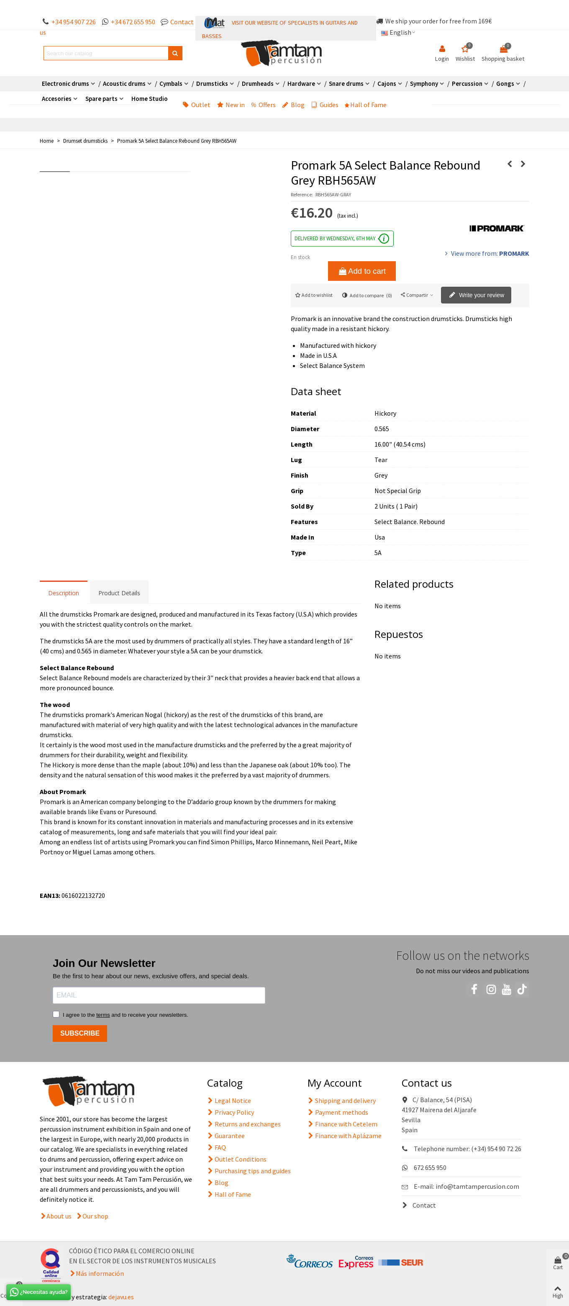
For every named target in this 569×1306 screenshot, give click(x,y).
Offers (263, 104)
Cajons (386, 83)
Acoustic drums (124, 83)
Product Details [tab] (119, 593)
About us (59, 1216)
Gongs (505, 83)
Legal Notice (229, 1100)
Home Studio (149, 99)
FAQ (216, 1147)
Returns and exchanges (244, 1124)
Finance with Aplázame (345, 1136)
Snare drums (346, 83)
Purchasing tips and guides (249, 1171)
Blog (293, 104)
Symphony (424, 83)
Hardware (301, 83)
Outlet (196, 104)
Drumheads (258, 83)
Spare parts (101, 99)
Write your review (476, 295)
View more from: (486, 253)
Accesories (57, 99)
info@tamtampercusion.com (477, 1186)
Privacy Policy (230, 1112)
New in (231, 104)
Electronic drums (65, 83)
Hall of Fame (366, 104)
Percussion (467, 83)
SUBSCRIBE (80, 1033)
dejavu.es (121, 1297)
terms (103, 1015)
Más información (100, 1273)
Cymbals (170, 83)
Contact (419, 1205)
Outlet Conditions (237, 1159)
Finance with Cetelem (342, 1124)
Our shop (95, 1216)
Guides (324, 104)
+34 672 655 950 (133, 22)
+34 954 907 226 (73, 22)
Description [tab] (63, 593)
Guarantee (226, 1136)
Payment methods (338, 1112)
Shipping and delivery (342, 1100)
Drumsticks (212, 83)
